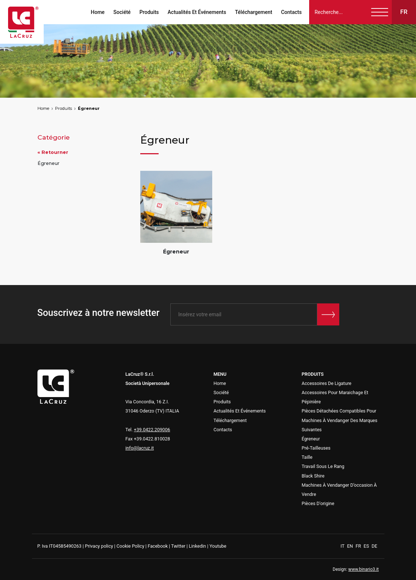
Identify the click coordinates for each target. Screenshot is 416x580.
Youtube (217, 546)
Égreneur (89, 108)
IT (343, 546)
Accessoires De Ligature (327, 383)
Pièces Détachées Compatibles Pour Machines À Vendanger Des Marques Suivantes (339, 420)
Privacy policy (99, 546)
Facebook (158, 546)
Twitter (178, 546)
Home (98, 12)
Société (121, 12)
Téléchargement (253, 12)
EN (350, 546)
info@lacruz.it (140, 448)
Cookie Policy (130, 546)
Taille (307, 457)
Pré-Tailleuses (316, 448)
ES (366, 546)
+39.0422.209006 (152, 429)
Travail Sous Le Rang (323, 466)
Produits (149, 12)
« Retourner (52, 152)
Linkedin (197, 546)
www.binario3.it (363, 569)
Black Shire (313, 476)
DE (374, 546)
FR (358, 546)
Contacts (291, 12)
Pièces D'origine (318, 503)
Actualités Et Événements (196, 12)
